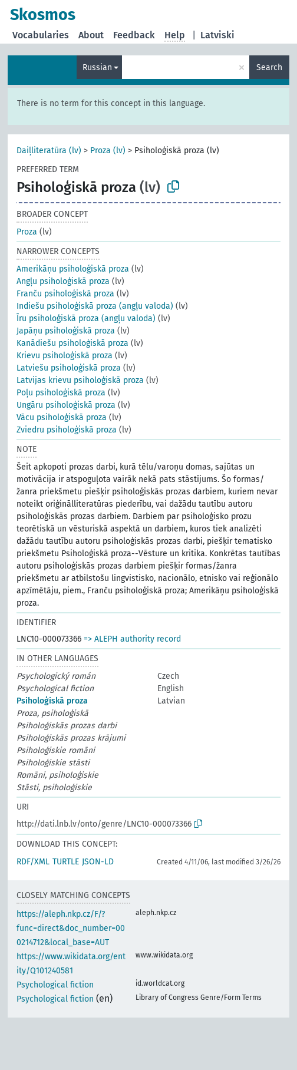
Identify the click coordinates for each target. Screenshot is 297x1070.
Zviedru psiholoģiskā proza (66, 430)
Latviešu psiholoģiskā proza (68, 368)
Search (269, 67)
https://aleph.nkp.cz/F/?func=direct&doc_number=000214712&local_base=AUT (70, 928)
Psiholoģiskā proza (52, 701)
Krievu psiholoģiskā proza (64, 356)
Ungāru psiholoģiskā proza (66, 405)
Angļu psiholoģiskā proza (63, 281)
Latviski (217, 35)
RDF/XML (33, 862)
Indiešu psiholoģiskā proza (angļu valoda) (94, 306)
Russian (97, 67)
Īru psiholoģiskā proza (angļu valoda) (86, 318)
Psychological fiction (55, 985)
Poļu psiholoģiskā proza (60, 393)
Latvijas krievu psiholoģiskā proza (80, 380)
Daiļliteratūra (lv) (48, 151)
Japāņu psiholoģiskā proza (65, 331)
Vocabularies (40, 35)
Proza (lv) (108, 151)
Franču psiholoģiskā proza (65, 294)
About (91, 35)
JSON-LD (98, 862)
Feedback (134, 35)
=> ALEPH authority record (132, 639)
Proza (26, 232)
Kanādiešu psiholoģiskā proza (72, 343)
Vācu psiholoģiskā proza (61, 417)
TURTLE (65, 862)
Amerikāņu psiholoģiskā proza (72, 269)
